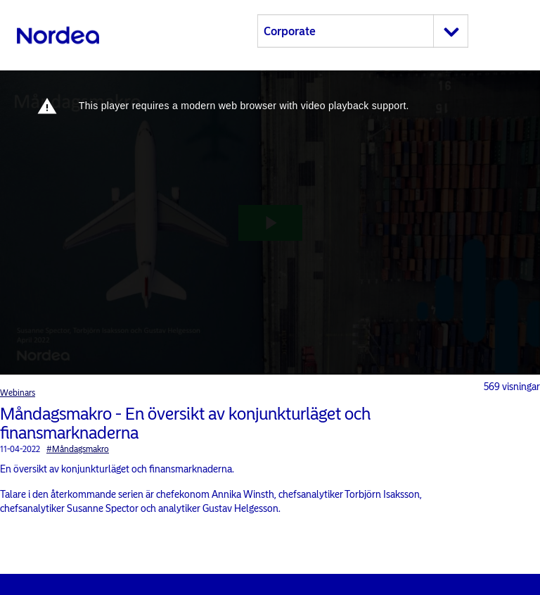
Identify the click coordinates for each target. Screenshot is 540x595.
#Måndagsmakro (77, 449)
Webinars (17, 393)
